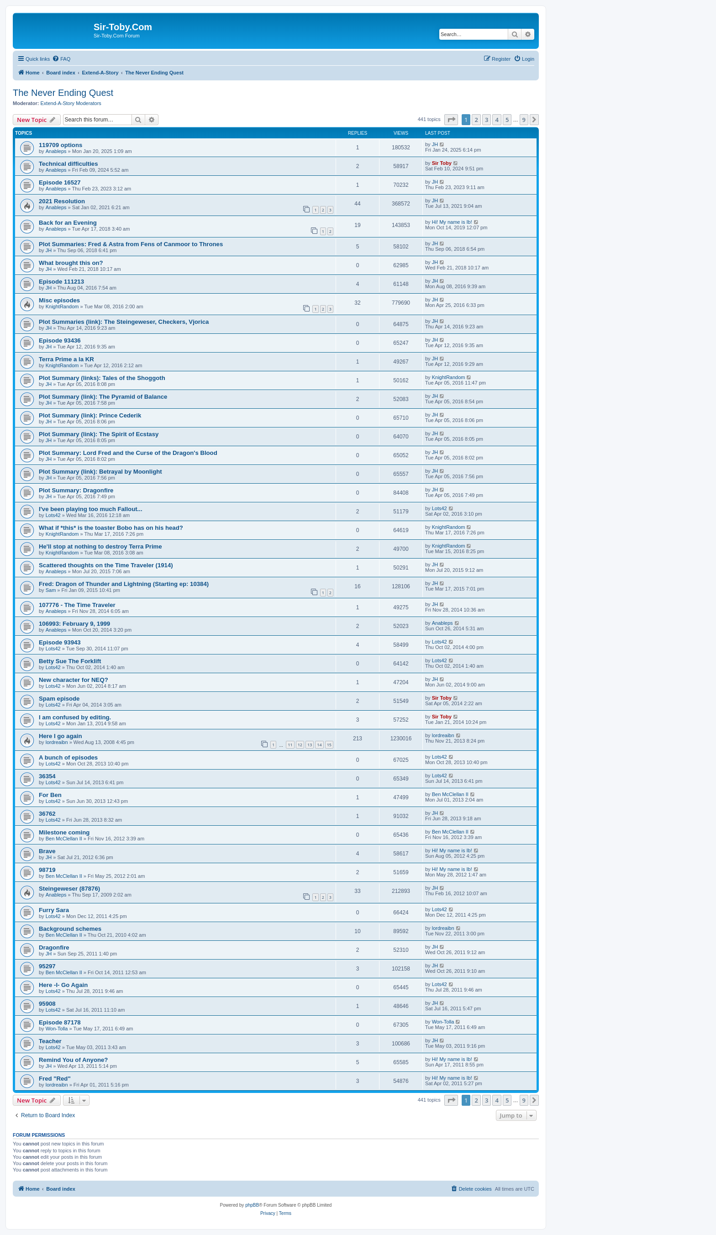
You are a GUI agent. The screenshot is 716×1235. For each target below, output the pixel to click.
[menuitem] (61, 58)
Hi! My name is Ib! (452, 222)
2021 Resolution (62, 201)
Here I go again (60, 736)
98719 (47, 869)
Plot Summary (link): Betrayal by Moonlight (100, 471)
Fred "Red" (55, 1078)
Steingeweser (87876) (69, 888)
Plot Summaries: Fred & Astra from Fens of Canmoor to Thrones (131, 244)
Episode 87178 (60, 1022)
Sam (51, 590)
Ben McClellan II (450, 794)
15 (329, 745)
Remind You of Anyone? (73, 1059)
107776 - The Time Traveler (77, 605)
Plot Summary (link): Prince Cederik (90, 415)
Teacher (50, 1041)
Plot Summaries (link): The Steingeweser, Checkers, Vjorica (124, 321)
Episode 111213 (61, 281)
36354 (47, 776)
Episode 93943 (60, 642)
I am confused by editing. (75, 717)
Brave (47, 851)
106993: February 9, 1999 (74, 623)
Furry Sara (54, 910)
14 (319, 745)
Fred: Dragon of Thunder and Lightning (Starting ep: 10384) (124, 584)
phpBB (252, 1205)
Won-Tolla (57, 1028)
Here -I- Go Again (63, 985)
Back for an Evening (68, 222)
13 (309, 745)
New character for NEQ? (73, 679)
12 (300, 745)
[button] (451, 119)
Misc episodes (59, 300)
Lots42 (53, 515)
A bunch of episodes (68, 757)
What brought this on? (71, 262)
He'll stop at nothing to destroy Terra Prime (100, 546)
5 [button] (507, 120)
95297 (47, 966)
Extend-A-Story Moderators (71, 103)
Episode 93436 (60, 340)
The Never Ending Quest (63, 93)
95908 (47, 1003)
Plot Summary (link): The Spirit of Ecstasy (98, 434)
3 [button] (486, 120)
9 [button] (524, 120)
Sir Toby (442, 163)
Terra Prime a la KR (66, 359)
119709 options (60, 145)
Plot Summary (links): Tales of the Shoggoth (102, 378)
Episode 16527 (60, 182)
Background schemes (70, 928)
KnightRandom (62, 306)
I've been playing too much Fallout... (90, 509)
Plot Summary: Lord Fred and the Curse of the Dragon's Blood (128, 452)
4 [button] (496, 120)
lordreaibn (57, 742)
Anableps (56, 151)
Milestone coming (64, 832)
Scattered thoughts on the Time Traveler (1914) (106, 565)
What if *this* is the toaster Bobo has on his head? (111, 527)
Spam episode (59, 698)
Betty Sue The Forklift (70, 661)
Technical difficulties (68, 163)
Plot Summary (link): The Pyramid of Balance (103, 396)
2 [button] (476, 120)
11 (290, 745)
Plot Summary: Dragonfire (76, 490)
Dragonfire (54, 947)
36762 (47, 813)
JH (435, 144)
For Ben (50, 795)
